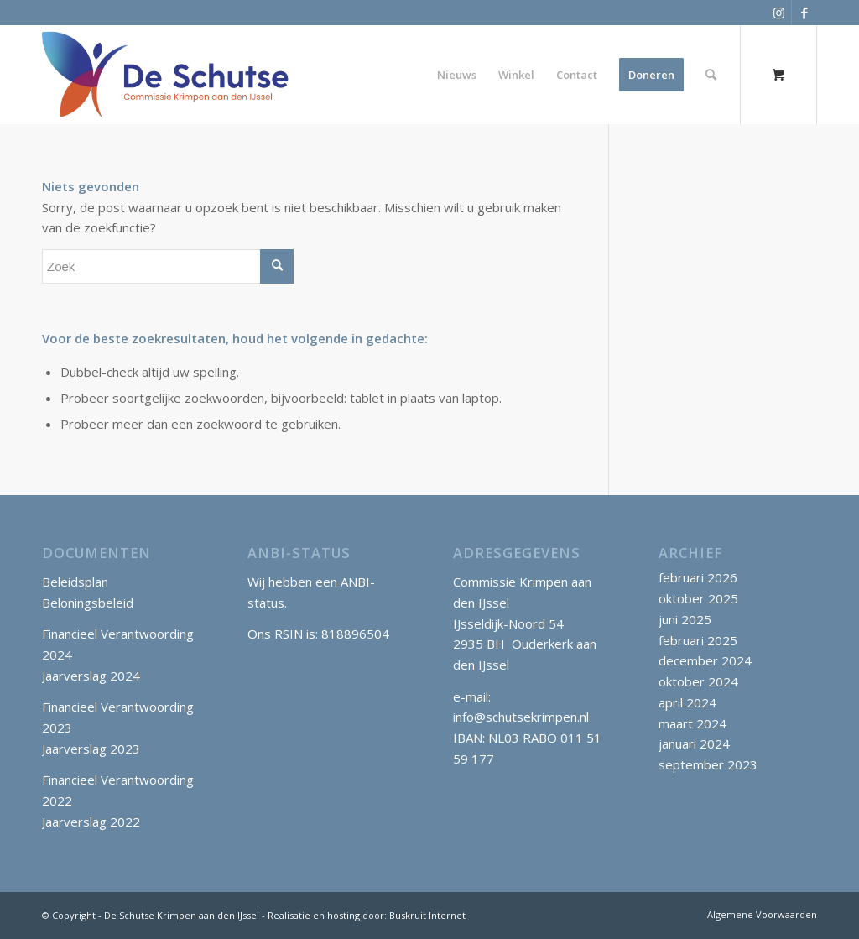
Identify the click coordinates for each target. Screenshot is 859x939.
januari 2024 (694, 743)
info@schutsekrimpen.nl (521, 716)
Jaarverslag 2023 (91, 748)
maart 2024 (692, 723)
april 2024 (687, 702)
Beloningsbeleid (87, 602)
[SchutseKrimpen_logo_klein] (165, 74)
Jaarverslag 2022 (91, 821)
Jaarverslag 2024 (91, 675)
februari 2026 (698, 577)
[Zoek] (711, 74)
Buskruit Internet (427, 915)
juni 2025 (685, 619)
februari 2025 (698, 640)
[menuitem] (456, 74)
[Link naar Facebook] (804, 12)
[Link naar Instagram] (779, 12)
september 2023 (708, 764)
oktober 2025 (698, 598)
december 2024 (705, 660)
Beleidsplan (75, 581)
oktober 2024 (698, 681)
